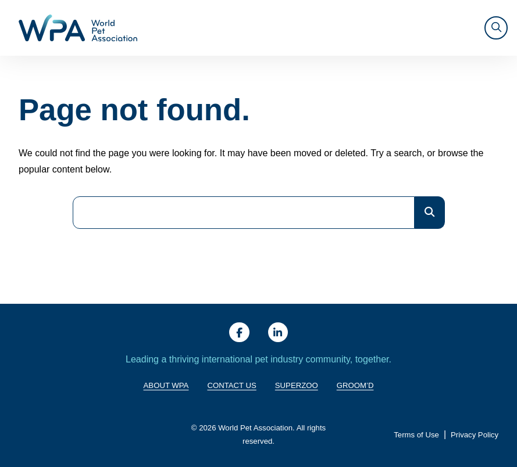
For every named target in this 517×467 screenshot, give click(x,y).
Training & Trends (311, 28)
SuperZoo (296, 385)
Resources (385, 27)
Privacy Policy (474, 435)
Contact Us (231, 385)
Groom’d (355, 385)
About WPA (183, 28)
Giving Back (240, 28)
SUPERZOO (446, 27)
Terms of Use (416, 435)
